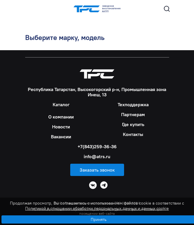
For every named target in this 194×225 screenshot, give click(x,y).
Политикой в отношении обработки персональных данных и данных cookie (97, 208)
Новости (61, 126)
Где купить (133, 124)
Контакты (133, 134)
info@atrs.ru (97, 156)
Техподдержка (133, 104)
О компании (61, 116)
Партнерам (133, 114)
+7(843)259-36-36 (97, 146)
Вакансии (61, 136)
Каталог (61, 104)
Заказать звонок (97, 170)
